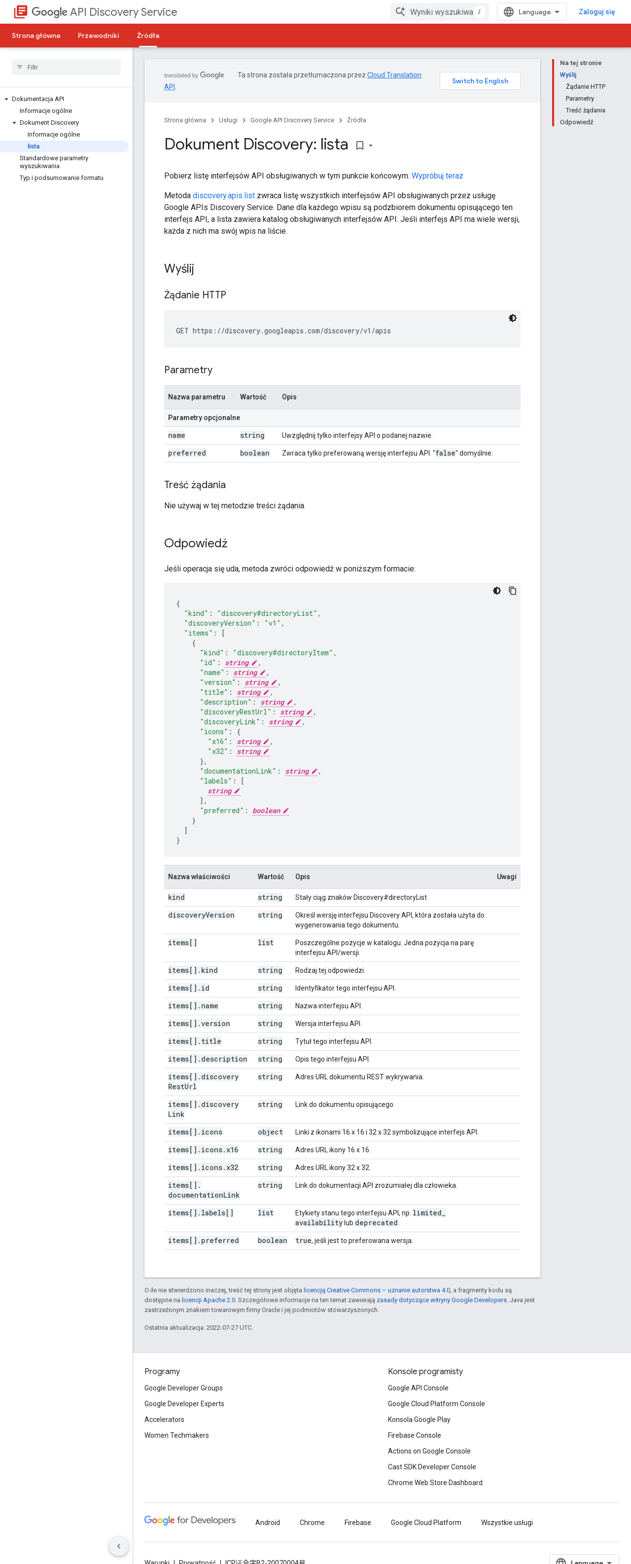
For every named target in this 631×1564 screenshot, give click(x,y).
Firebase (358, 1523)
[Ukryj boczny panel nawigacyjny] (119, 1546)
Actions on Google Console (429, 1451)
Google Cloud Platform (426, 1523)
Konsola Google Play (419, 1419)
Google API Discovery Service (292, 120)
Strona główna (36, 35)
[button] (64, 99)
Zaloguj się (597, 12)
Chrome (312, 1523)
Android (267, 1523)
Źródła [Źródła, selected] (148, 35)
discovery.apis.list (224, 195)
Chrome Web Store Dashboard (435, 1483)
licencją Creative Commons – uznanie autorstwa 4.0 (377, 1290)
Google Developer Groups (183, 1388)
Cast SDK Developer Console (432, 1467)
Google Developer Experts (184, 1404)
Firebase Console (414, 1435)
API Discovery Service (104, 12)
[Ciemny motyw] (513, 318)
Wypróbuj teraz (437, 175)
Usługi (228, 120)
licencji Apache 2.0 (208, 1300)
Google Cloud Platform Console (436, 1404)
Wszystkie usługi (507, 1523)
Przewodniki (98, 35)
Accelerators (164, 1419)
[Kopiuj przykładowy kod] (513, 591)
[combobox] (439, 12)
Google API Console (418, 1388)
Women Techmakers (176, 1435)
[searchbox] (66, 67)
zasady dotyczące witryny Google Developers (442, 1300)
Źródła (356, 120)
